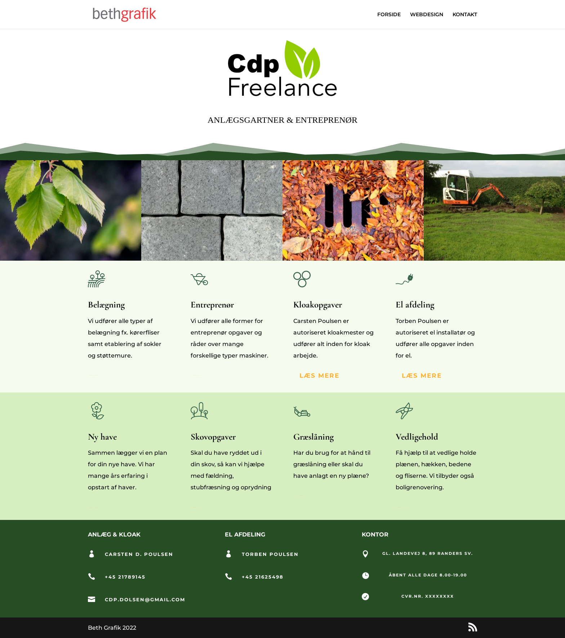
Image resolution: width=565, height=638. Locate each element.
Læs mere (422, 375)
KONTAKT (465, 15)
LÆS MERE (319, 375)
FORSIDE (389, 15)
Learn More (93, 375)
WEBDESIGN (426, 15)
